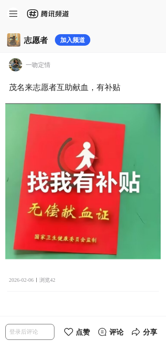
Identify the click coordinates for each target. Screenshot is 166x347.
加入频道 (72, 39)
